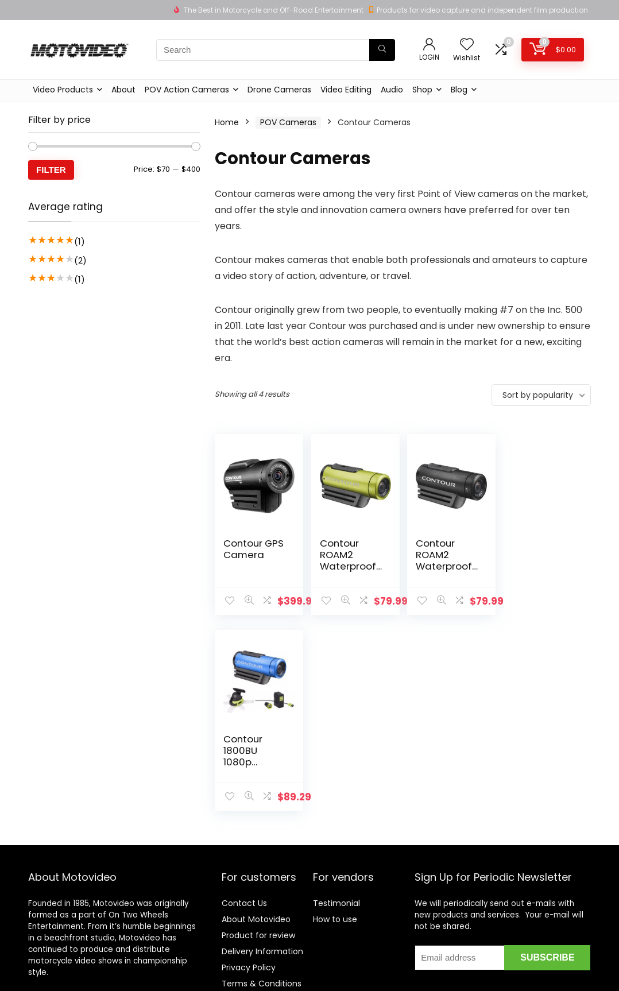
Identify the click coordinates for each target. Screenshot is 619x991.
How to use (335, 893)
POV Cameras (288, 122)
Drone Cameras (279, 89)
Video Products (63, 89)
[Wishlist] (467, 45)
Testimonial (336, 876)
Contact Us (244, 876)
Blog (459, 89)
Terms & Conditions (261, 957)
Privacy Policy (249, 941)
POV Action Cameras (187, 89)
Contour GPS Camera (253, 549)
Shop (422, 89)
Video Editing (346, 89)
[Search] (382, 50)
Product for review (258, 909)
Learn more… (53, 970)
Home (227, 122)
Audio (392, 89)
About (123, 89)
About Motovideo (256, 893)
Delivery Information (262, 925)
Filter (51, 170)
